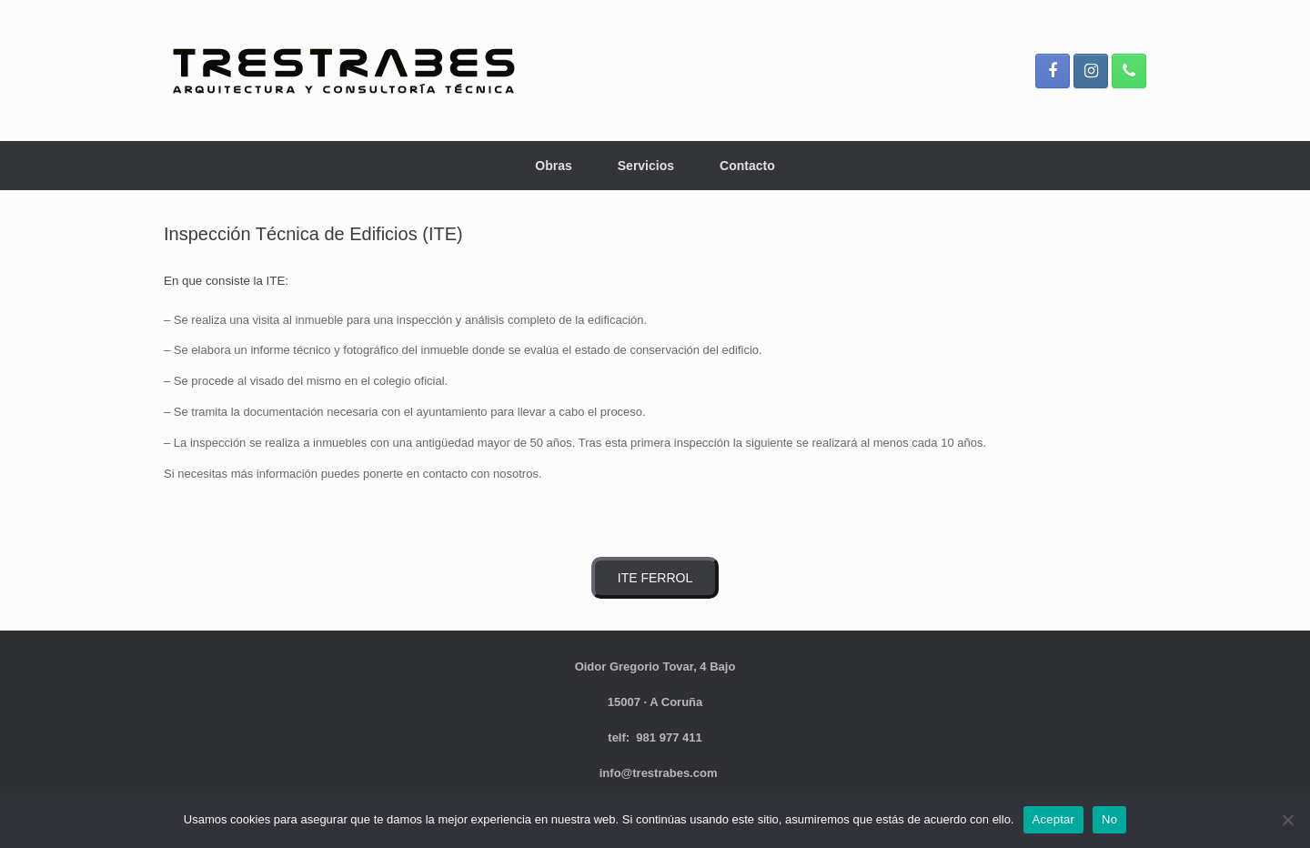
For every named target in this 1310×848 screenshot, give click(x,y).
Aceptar (1054, 819)
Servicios (646, 165)
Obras (553, 165)
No (1109, 819)
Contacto (747, 165)
